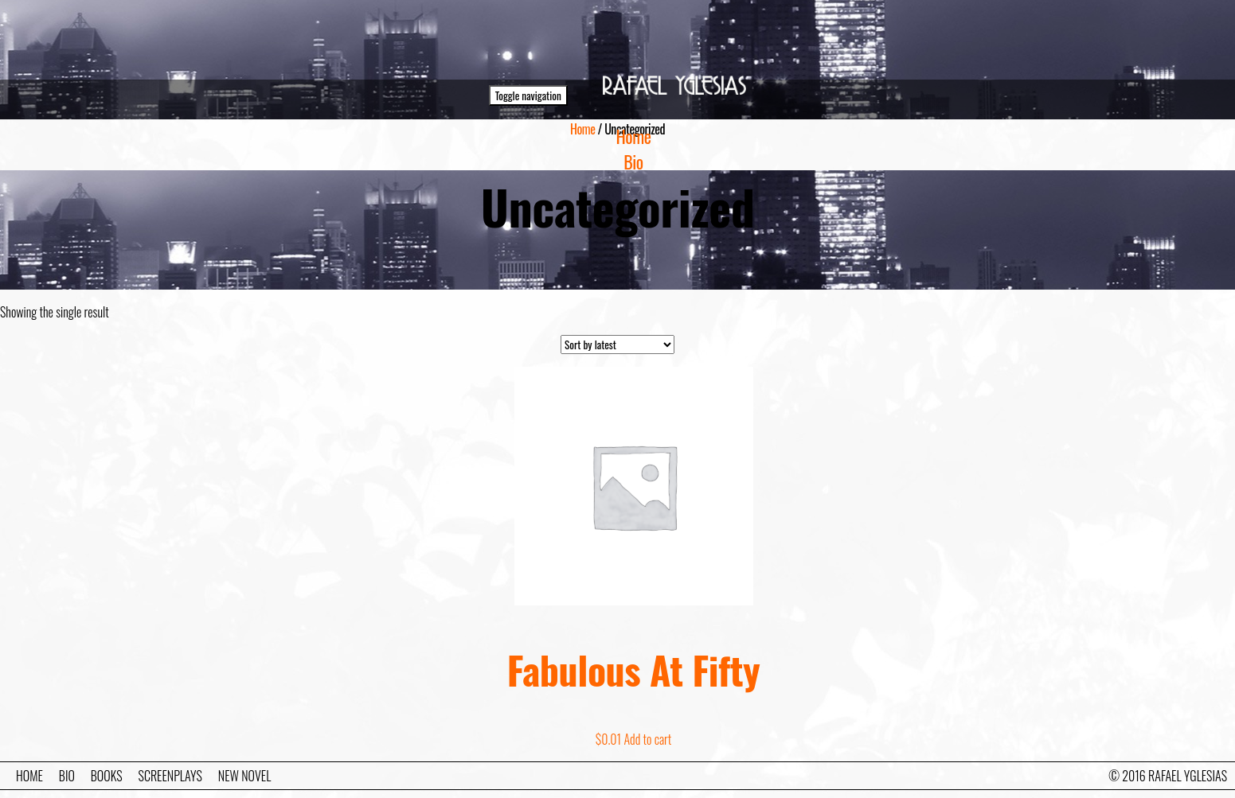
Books (107, 775)
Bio (633, 161)
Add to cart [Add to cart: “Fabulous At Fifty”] (647, 739)
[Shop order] (617, 344)
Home (633, 136)
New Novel (244, 775)
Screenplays (170, 775)
